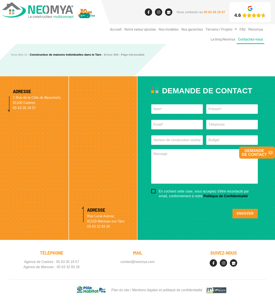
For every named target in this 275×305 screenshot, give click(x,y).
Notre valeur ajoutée (140, 29)
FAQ (243, 29)
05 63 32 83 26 (68, 267)
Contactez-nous (250, 39)
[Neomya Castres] (34, 180)
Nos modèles (169, 29)
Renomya (255, 29)
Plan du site (120, 290)
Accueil (116, 29)
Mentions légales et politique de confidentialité (167, 290)
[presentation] (184, 210)
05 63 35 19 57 (67, 262)
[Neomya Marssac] (103, 135)
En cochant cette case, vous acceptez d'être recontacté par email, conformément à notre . (204, 193)
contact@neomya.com (137, 262)
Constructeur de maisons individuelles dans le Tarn (65, 54)
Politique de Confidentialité (225, 196)
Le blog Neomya (223, 39)
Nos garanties (192, 29)
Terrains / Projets (221, 29)
